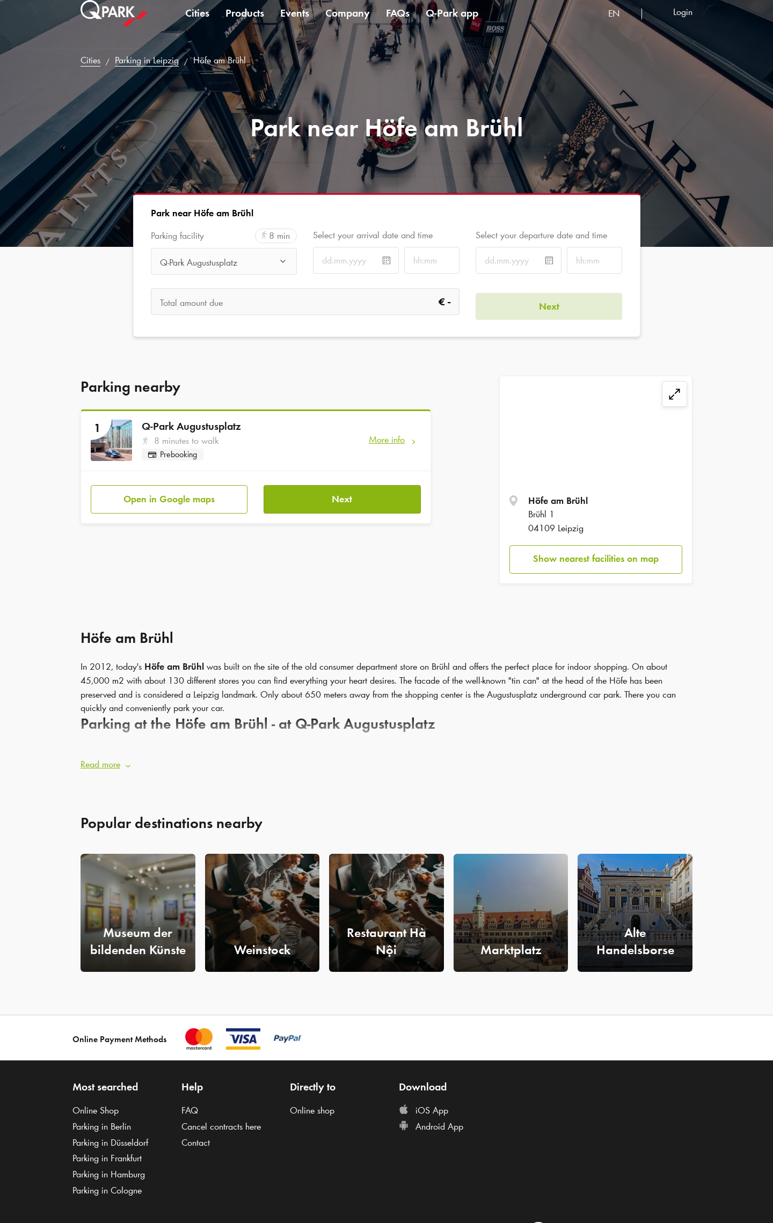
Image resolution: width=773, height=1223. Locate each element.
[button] (386, 760)
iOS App (423, 1106)
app (452, 23)
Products (244, 23)
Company (347, 23)
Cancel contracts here (221, 1122)
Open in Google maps (169, 494)
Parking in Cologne (107, 1185)
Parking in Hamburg (108, 1170)
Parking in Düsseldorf (110, 1138)
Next (342, 494)
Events (294, 23)
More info (387, 439)
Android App (431, 1122)
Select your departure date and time (541, 235)
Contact (195, 1138)
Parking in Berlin (101, 1122)
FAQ (189, 1106)
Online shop (312, 1106)
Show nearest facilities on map (596, 559)
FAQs (398, 23)
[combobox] (620, 25)
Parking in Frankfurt (107, 1154)
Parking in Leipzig (147, 60)
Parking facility (177, 235)
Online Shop (95, 1106)
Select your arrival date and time (373, 235)
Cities (197, 23)
